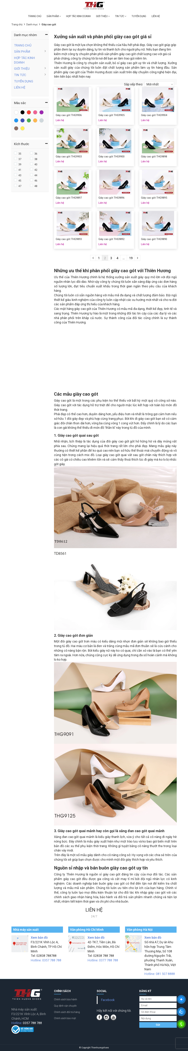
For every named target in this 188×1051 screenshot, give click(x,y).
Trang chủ (17, 24)
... (124, 258)
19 (131, 258)
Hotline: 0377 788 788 (103, 960)
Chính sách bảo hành (65, 999)
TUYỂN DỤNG (139, 16)
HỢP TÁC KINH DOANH (78, 16)
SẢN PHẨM (54, 16)
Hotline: (26, 1023)
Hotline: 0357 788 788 (46, 960)
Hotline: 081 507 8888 (159, 974)
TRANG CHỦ (34, 16)
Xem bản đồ (39, 937)
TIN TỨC (120, 16)
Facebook (108, 1000)
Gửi (158, 1024)
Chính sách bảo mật (65, 1018)
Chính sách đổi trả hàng (67, 1012)
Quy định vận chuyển (65, 1005)
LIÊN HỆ (156, 16)
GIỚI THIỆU (103, 16)
